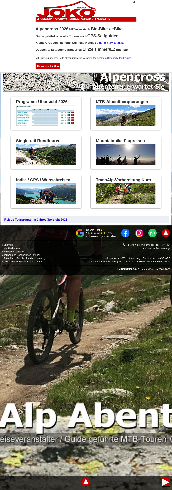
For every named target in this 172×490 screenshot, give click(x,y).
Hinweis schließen (48, 66)
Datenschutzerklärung (119, 58)
